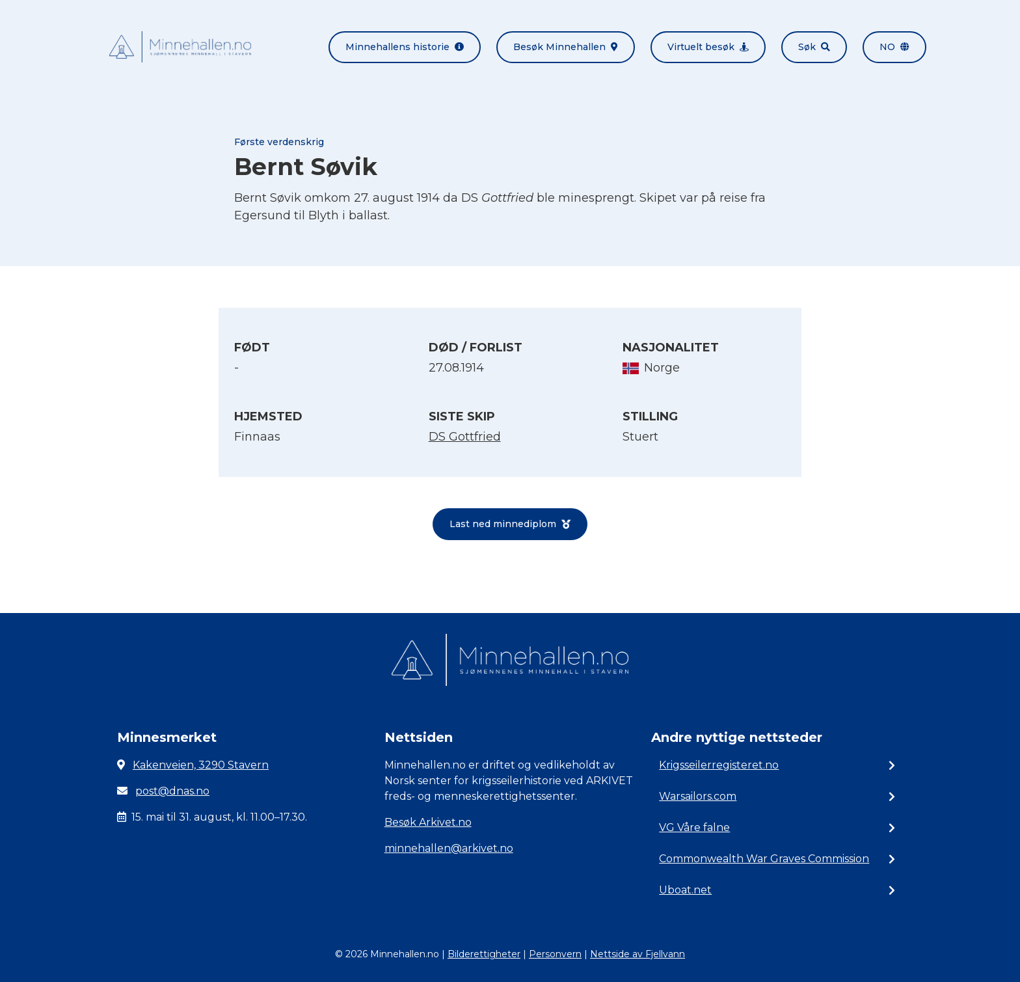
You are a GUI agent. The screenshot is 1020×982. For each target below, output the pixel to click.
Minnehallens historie (404, 47)
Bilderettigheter (484, 954)
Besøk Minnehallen (565, 47)
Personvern (555, 954)
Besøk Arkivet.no (428, 822)
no (894, 47)
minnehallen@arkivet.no (448, 848)
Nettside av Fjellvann (637, 954)
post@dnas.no (172, 791)
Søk (814, 47)
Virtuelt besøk (708, 47)
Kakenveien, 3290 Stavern (201, 765)
